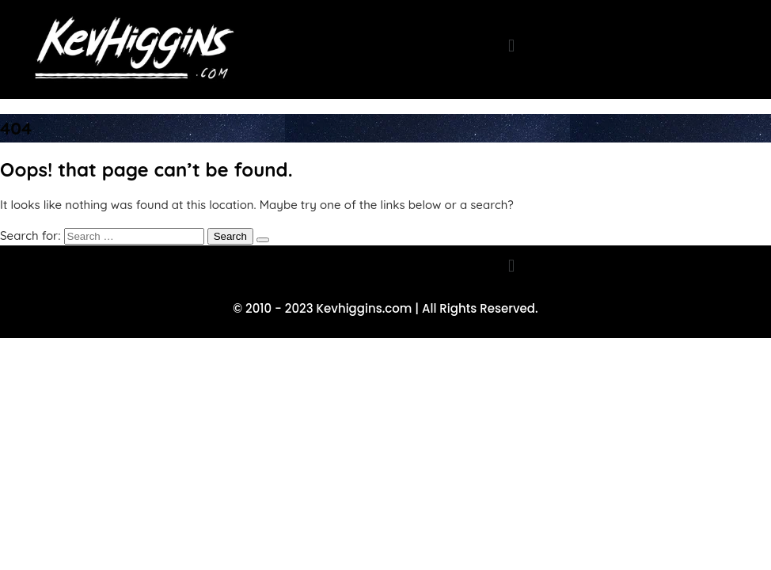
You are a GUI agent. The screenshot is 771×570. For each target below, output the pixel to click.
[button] (510, 45)
